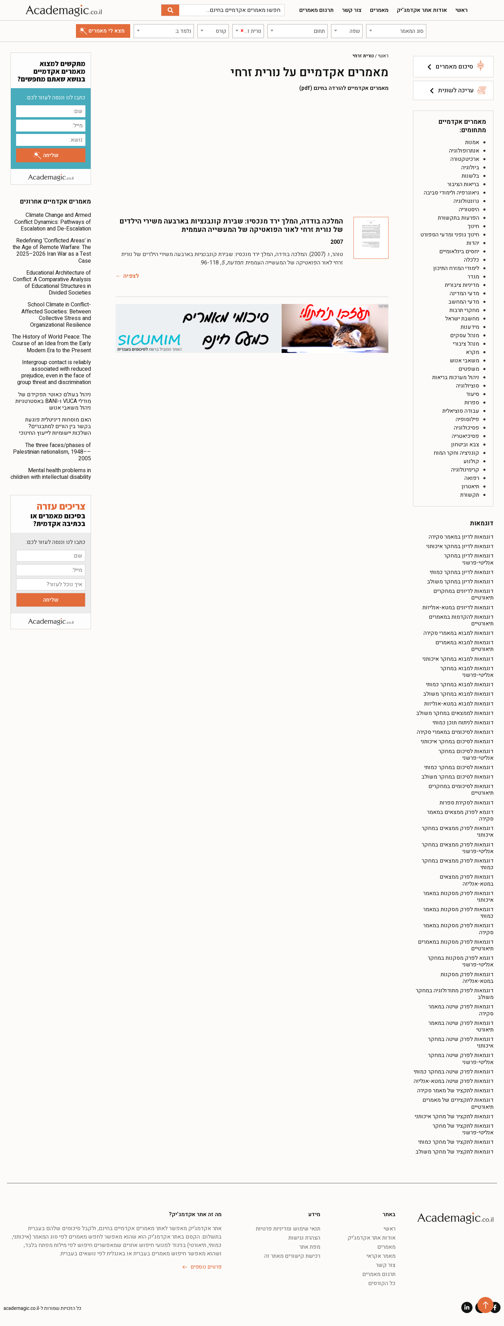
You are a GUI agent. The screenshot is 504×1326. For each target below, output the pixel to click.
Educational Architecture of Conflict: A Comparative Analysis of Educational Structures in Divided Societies (52, 283)
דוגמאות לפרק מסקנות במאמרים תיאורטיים (455, 945)
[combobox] (396, 31)
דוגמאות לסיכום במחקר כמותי (458, 767)
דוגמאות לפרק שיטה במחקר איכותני (460, 1042)
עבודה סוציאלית (460, 411)
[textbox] (396, 31)
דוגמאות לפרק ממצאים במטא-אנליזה (466, 880)
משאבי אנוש (464, 360)
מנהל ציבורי (466, 344)
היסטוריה (469, 209)
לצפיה (131, 276)
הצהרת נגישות (304, 1238)
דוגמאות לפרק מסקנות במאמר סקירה (458, 928)
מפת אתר (309, 1247)
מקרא (472, 352)
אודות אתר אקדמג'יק (422, 10)
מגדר (473, 276)
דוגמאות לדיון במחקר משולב (460, 581)
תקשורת (469, 495)
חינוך (473, 226)
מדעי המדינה (464, 293)
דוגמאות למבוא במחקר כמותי (459, 684)
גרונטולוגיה (466, 201)
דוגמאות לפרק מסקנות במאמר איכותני (458, 896)
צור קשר (352, 10)
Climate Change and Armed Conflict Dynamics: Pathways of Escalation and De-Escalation (52, 222)
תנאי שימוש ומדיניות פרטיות (288, 1229)
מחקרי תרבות (464, 310)
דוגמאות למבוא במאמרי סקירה (458, 633)
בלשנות (470, 176)
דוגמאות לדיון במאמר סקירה (461, 537)
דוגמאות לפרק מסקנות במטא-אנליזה (467, 977)
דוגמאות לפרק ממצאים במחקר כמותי (457, 864)
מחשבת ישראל (462, 318)
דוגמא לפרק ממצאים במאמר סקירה (460, 815)
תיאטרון (470, 486)
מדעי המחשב (463, 302)
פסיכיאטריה (465, 436)
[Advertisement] (251, 154)
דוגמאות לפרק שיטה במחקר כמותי (453, 1072)
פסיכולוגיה (466, 428)
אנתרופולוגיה (464, 151)
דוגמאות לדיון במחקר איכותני (459, 546)
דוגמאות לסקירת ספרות (466, 803)
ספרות (471, 402)
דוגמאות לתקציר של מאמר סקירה (455, 1090)
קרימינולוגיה (465, 470)
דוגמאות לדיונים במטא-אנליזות (457, 607)
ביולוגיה (470, 167)
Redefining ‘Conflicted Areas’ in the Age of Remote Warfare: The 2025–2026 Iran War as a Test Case (52, 250)
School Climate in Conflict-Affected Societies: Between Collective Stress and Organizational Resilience (56, 314)
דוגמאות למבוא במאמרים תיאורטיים (464, 645)
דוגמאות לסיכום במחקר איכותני (457, 741)
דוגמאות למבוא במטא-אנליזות (458, 704)
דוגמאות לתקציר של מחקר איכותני (454, 1116)
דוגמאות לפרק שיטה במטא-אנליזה (453, 1081)
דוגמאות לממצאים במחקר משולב (454, 713)
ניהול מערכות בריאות (455, 377)
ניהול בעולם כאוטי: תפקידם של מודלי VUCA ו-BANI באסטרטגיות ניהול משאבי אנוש (53, 401)
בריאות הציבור (463, 184)
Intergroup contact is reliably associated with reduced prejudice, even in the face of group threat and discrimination (54, 372)
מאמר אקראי (381, 1256)
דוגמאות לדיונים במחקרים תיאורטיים (463, 594)
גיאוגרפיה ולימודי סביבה (451, 193)
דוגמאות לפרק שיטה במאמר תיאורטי (460, 1026)
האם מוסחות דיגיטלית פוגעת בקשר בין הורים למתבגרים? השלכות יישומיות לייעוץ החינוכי (55, 426)
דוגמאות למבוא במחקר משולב (458, 694)
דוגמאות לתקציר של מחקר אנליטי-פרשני (463, 1129)
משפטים (468, 369)
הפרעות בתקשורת (458, 218)
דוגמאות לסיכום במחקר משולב (457, 777)
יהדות (473, 243)
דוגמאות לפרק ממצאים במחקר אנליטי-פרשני (457, 848)
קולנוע (471, 461)
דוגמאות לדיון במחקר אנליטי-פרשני (468, 559)
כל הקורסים (382, 1283)
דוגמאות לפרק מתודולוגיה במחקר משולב (454, 993)
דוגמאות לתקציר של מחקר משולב (454, 1152)
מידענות (470, 327)
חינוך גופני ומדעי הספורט (449, 235)
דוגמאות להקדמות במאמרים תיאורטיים (461, 620)
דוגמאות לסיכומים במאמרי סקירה (455, 732)
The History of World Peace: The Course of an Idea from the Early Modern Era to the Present (51, 343)
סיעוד (472, 394)
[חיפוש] (170, 10)
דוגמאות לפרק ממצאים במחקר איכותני (457, 831)
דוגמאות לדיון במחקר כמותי (461, 572)
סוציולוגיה (467, 386)
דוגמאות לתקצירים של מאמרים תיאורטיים (457, 1103)
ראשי (461, 10)
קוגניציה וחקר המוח (456, 453)
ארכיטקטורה (464, 159)
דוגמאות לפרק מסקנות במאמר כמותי (458, 912)
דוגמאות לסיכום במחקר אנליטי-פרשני (466, 754)
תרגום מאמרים (316, 10)
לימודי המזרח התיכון (456, 268)
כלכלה (471, 260)
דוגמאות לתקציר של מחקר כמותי (455, 1142)
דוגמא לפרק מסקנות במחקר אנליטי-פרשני (460, 961)
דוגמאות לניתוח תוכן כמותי (463, 722)
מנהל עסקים (464, 335)
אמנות (472, 142)
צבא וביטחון (465, 444)
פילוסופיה (467, 419)
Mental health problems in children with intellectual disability (50, 473)
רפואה (471, 478)
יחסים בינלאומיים (459, 251)
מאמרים (379, 10)
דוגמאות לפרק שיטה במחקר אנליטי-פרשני (460, 1058)
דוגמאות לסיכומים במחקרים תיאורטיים (460, 789)
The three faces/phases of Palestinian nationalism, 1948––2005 (52, 452)
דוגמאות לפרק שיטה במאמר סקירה (460, 1009)
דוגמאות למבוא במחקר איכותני (457, 659)
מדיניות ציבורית (462, 285)
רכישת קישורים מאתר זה (292, 1256)
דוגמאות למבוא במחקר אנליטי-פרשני (466, 671)
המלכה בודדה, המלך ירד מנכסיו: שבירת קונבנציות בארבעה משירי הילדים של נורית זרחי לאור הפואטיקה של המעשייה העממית (231, 225)
